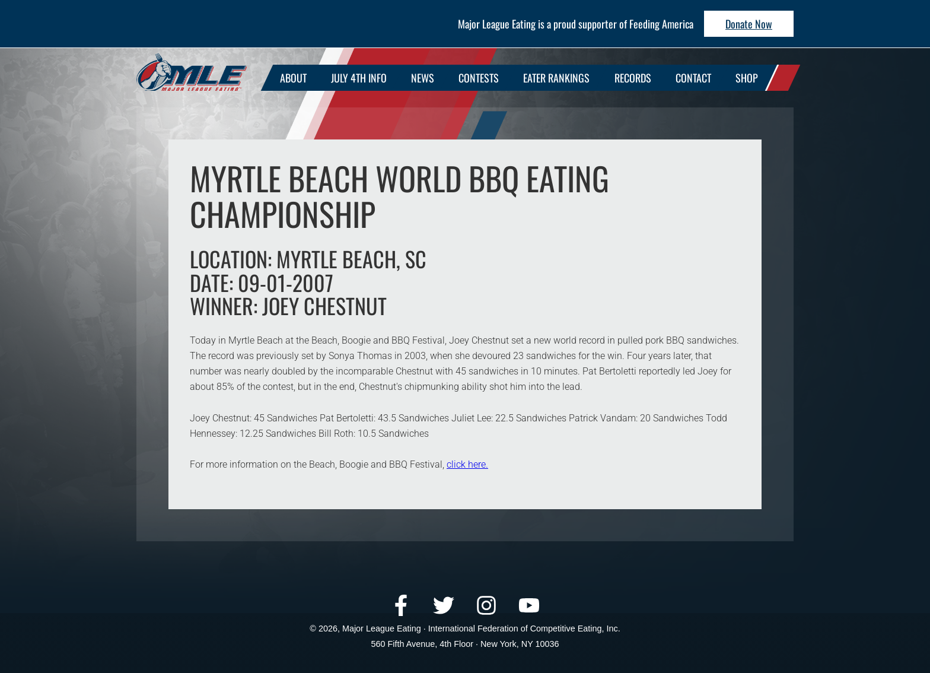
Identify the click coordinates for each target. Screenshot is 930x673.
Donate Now (748, 23)
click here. (467, 464)
